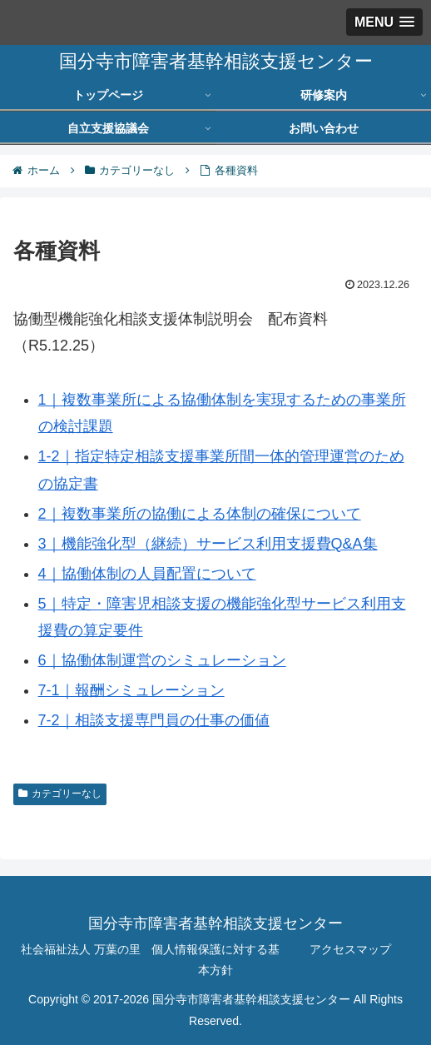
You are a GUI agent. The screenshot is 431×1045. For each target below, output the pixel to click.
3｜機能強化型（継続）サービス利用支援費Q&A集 (208, 543)
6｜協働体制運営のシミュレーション (162, 660)
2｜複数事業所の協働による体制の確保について (199, 513)
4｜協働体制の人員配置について (147, 573)
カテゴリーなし (60, 793)
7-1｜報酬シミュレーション (131, 690)
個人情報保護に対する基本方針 (215, 960)
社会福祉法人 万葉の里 (81, 949)
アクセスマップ (350, 949)
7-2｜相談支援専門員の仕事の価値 (154, 720)
